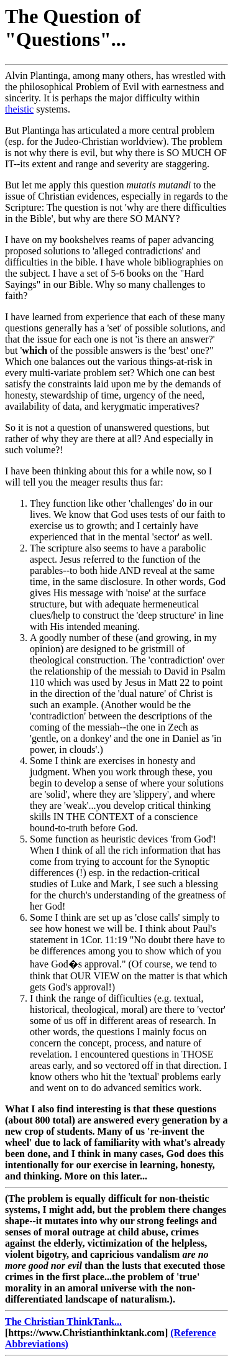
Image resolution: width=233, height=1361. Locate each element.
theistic (19, 109)
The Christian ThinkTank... (63, 1321)
